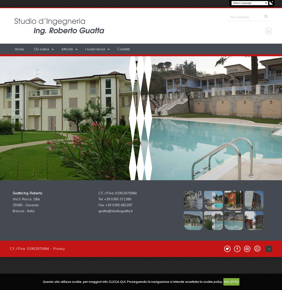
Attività (70, 49)
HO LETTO (231, 282)
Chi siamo (45, 49)
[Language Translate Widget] (250, 3)
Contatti (124, 49)
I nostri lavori (98, 49)
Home (19, 49)
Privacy (59, 249)
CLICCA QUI (117, 282)
